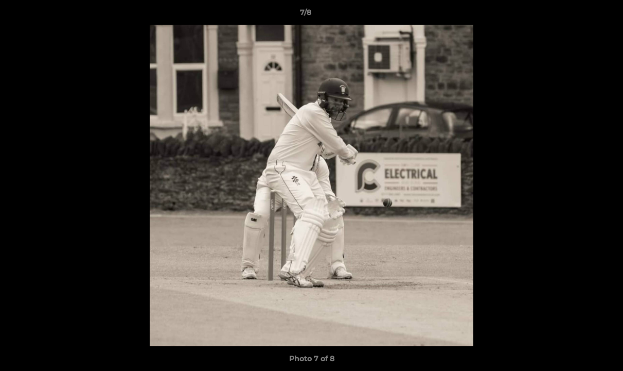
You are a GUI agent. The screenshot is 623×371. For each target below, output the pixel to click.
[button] (580, 15)
